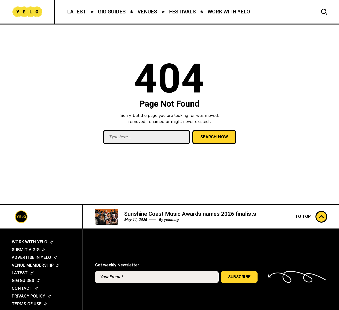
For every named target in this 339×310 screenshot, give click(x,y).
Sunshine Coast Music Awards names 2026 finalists (190, 214)
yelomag (171, 220)
